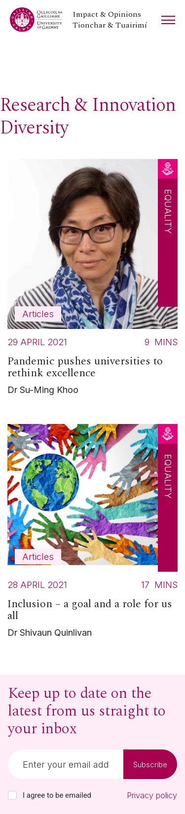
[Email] (65, 764)
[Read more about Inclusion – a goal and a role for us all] (92, 533)
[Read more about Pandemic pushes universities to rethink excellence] (92, 279)
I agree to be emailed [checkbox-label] (57, 795)
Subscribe (150, 764)
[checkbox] (12, 795)
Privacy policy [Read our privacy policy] (152, 795)
